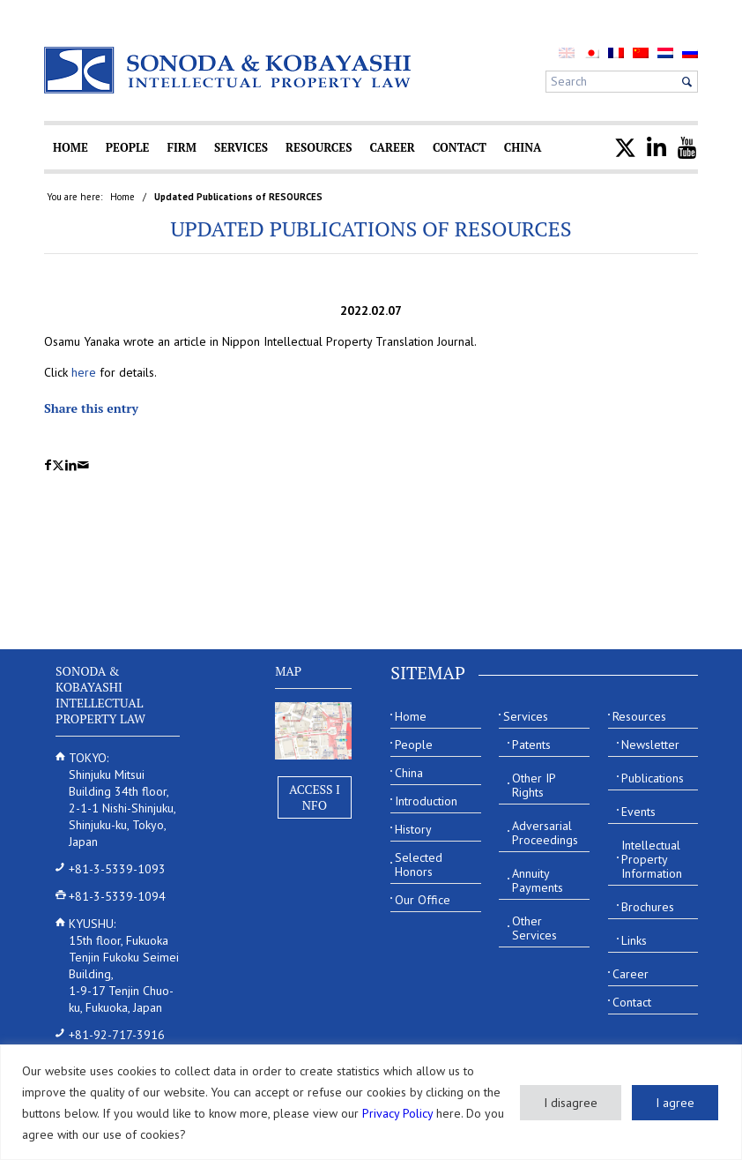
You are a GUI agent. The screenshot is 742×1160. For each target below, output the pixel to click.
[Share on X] (58, 465)
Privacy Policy (397, 1113)
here (83, 372)
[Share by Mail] (83, 465)
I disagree (570, 1103)
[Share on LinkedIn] (71, 465)
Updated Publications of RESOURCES (370, 228)
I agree (675, 1103)
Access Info (314, 797)
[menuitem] (591, 52)
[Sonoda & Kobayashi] (229, 70)
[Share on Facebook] (48, 465)
